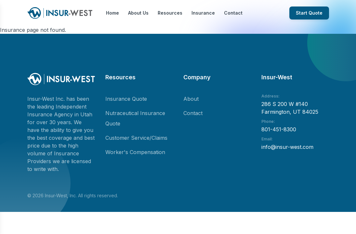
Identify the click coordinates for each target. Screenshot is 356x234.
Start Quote (309, 13)
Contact (233, 13)
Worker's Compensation (135, 152)
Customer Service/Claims (136, 138)
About (191, 99)
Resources (170, 13)
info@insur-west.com (287, 147)
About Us (138, 13)
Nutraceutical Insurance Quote (135, 118)
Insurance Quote (126, 99)
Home (112, 13)
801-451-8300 (278, 129)
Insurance (203, 13)
